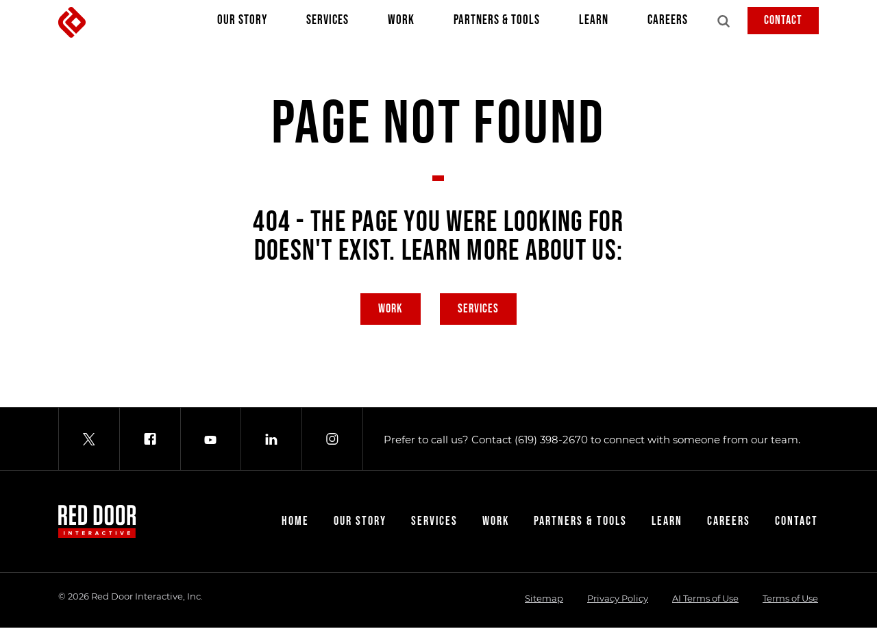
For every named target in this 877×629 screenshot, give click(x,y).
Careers (668, 23)
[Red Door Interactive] (72, 22)
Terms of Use (790, 599)
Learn (593, 23)
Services (327, 23)
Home (295, 522)
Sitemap (544, 599)
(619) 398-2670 (551, 440)
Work (401, 23)
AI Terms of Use (705, 599)
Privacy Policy (617, 599)
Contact (783, 20)
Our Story (242, 23)
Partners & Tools (497, 23)
